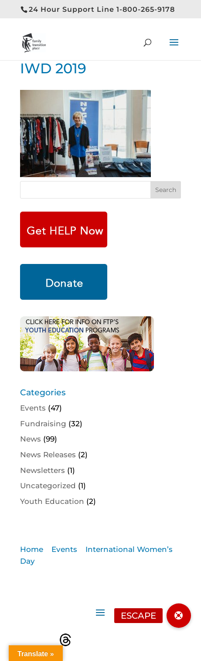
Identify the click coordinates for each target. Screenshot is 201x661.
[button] (179, 615)
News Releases (48, 454)
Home (31, 549)
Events (33, 408)
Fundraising (43, 423)
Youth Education (52, 501)
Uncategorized (48, 485)
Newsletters (42, 470)
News (30, 439)
